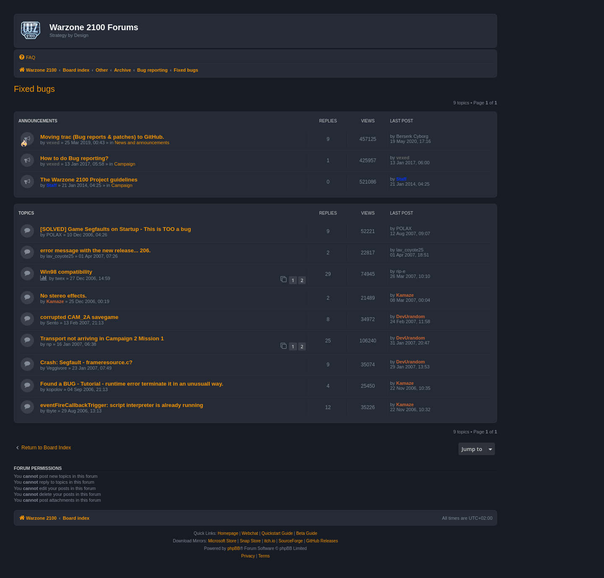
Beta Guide (306, 533)
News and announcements (142, 142)
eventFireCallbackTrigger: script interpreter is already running (121, 405)
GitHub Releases (322, 541)
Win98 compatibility (66, 272)
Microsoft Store (222, 541)
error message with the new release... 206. (95, 250)
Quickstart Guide (277, 533)
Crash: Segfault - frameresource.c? (86, 362)
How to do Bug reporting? (74, 158)
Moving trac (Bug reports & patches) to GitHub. (102, 137)
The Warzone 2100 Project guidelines (89, 179)
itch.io (269, 541)
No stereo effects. (63, 296)
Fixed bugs (34, 88)
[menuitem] (26, 57)
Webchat (250, 533)
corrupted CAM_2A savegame (79, 317)
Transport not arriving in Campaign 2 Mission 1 (102, 338)
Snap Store (250, 541)
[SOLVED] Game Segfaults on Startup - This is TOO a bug (115, 229)
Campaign (124, 163)
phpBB (233, 548)
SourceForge (291, 541)
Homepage (228, 533)
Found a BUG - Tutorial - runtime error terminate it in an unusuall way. (131, 384)
